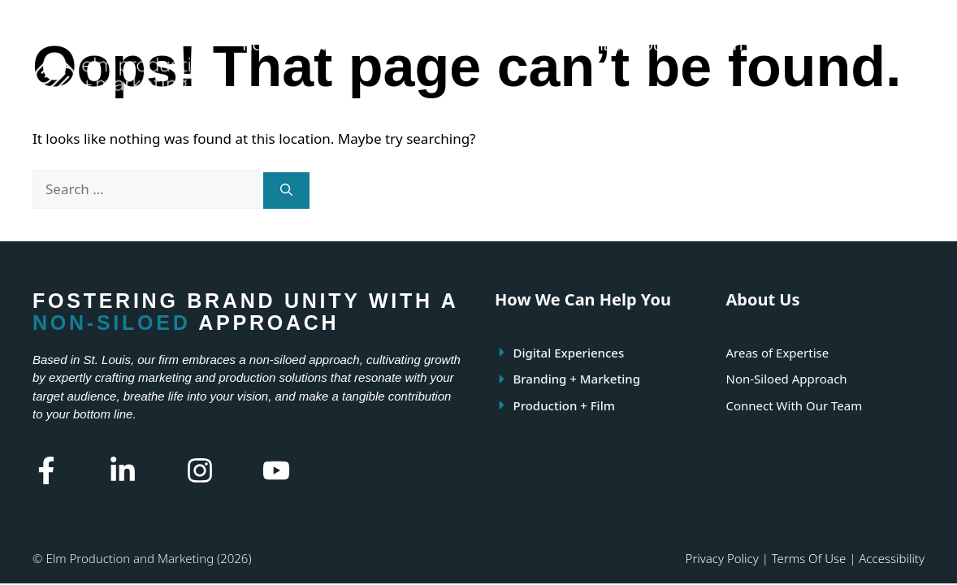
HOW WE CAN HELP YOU (580, 46)
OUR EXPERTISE (423, 46)
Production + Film (564, 405)
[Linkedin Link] (122, 470)
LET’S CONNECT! (299, 105)
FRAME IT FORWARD (750, 46)
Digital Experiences (569, 352)
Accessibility (892, 558)
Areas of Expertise (777, 352)
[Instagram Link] (200, 470)
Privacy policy (722, 558)
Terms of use (809, 558)
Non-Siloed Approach (786, 378)
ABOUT (325, 46)
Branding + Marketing (576, 378)
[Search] (286, 190)
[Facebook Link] (46, 470)
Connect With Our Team (794, 405)
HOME (263, 46)
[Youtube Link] (276, 470)
